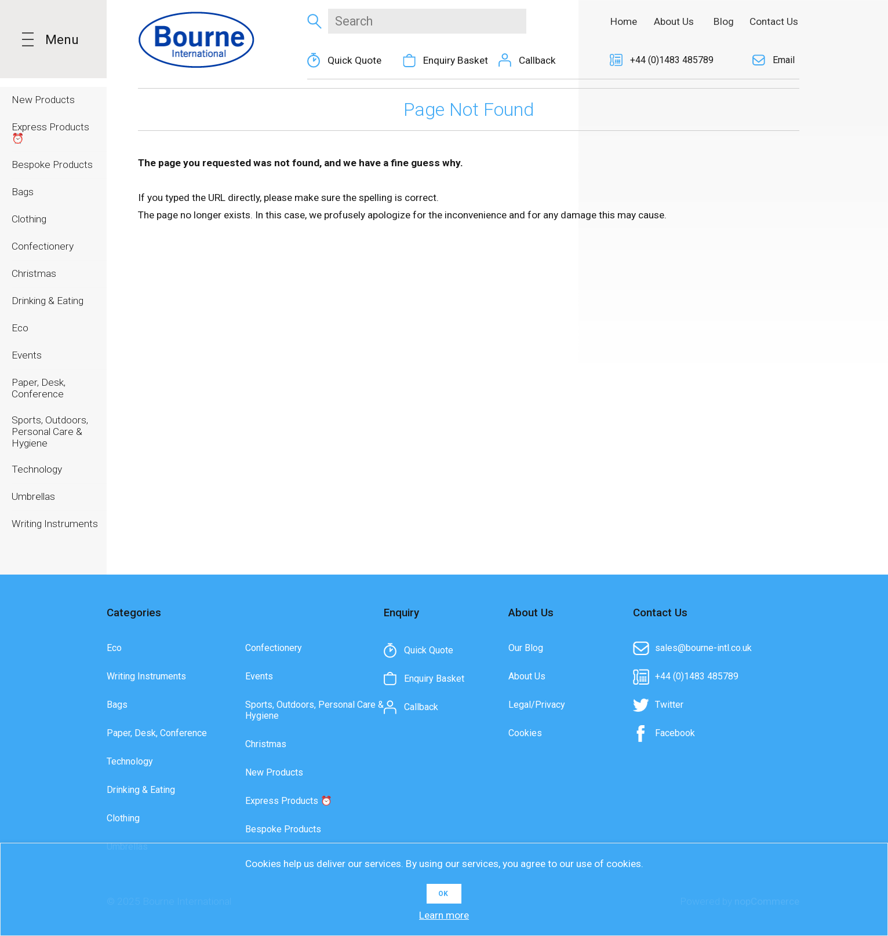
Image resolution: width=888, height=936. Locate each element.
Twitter (669, 704)
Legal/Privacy (536, 704)
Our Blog (525, 647)
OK (443, 894)
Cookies (525, 732)
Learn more (444, 915)
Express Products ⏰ (288, 800)
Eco (114, 647)
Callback (537, 60)
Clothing (123, 818)
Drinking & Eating (141, 789)
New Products (274, 772)
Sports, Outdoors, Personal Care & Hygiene (314, 710)
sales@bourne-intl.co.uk (703, 647)
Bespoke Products (283, 829)
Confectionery (273, 647)
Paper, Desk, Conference (157, 732)
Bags (117, 704)
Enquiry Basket (455, 60)
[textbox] (427, 21)
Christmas (265, 743)
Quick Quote (354, 60)
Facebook (675, 732)
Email (784, 59)
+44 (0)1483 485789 (672, 59)
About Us (526, 676)
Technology (130, 761)
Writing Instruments (146, 676)
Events (259, 676)
